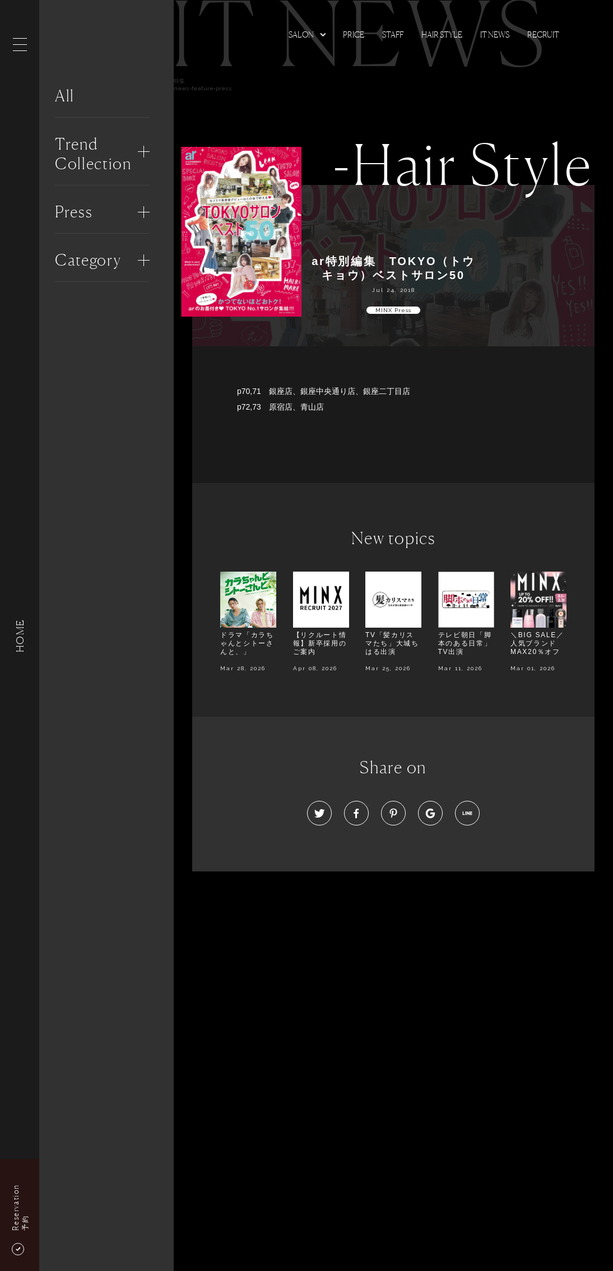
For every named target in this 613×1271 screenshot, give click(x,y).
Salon (301, 34)
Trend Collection (93, 153)
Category (88, 260)
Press (73, 211)
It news (494, 34)
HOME (19, 635)
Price (353, 34)
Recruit (543, 34)
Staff (392, 34)
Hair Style (441, 34)
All (65, 95)
